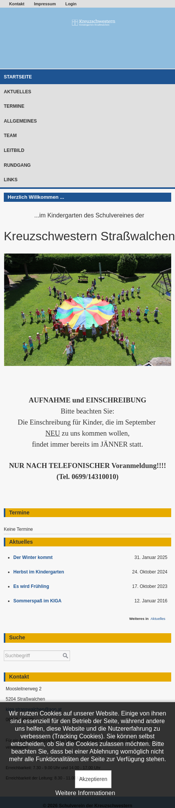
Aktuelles (17, 91)
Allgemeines (20, 121)
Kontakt (16, 4)
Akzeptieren (93, 779)
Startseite (18, 77)
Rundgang (17, 165)
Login (70, 4)
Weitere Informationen (85, 793)
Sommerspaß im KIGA (38, 601)
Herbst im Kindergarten (40, 572)
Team (10, 135)
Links (11, 179)
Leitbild (14, 150)
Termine (14, 106)
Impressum (45, 4)
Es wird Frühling (32, 586)
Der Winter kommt (34, 557)
